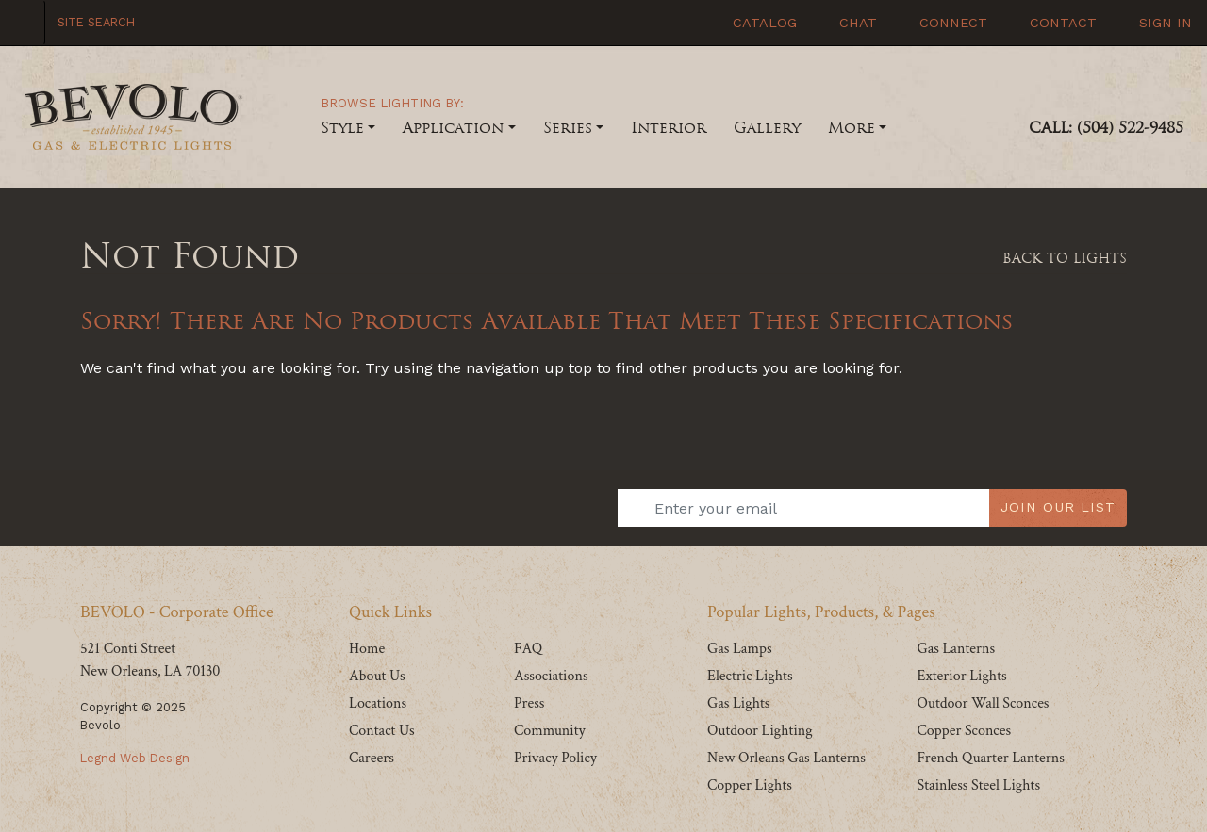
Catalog (762, 22)
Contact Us (382, 731)
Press (529, 703)
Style (342, 128)
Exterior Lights (961, 676)
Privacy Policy (555, 758)
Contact (1061, 22)
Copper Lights (749, 785)
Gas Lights (738, 703)
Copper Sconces (964, 731)
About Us (377, 676)
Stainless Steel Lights (978, 785)
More (851, 128)
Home (367, 649)
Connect (951, 22)
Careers (371, 758)
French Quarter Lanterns (990, 758)
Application (453, 128)
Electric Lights (750, 676)
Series (567, 128)
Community (550, 731)
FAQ (528, 649)
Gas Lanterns (956, 649)
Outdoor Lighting (760, 731)
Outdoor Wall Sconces (983, 703)
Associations (551, 676)
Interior (668, 128)
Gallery (767, 128)
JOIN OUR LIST (1058, 506)
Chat (856, 22)
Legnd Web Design (135, 758)
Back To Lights (1064, 258)
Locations (377, 703)
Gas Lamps (739, 649)
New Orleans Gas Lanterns (786, 758)
